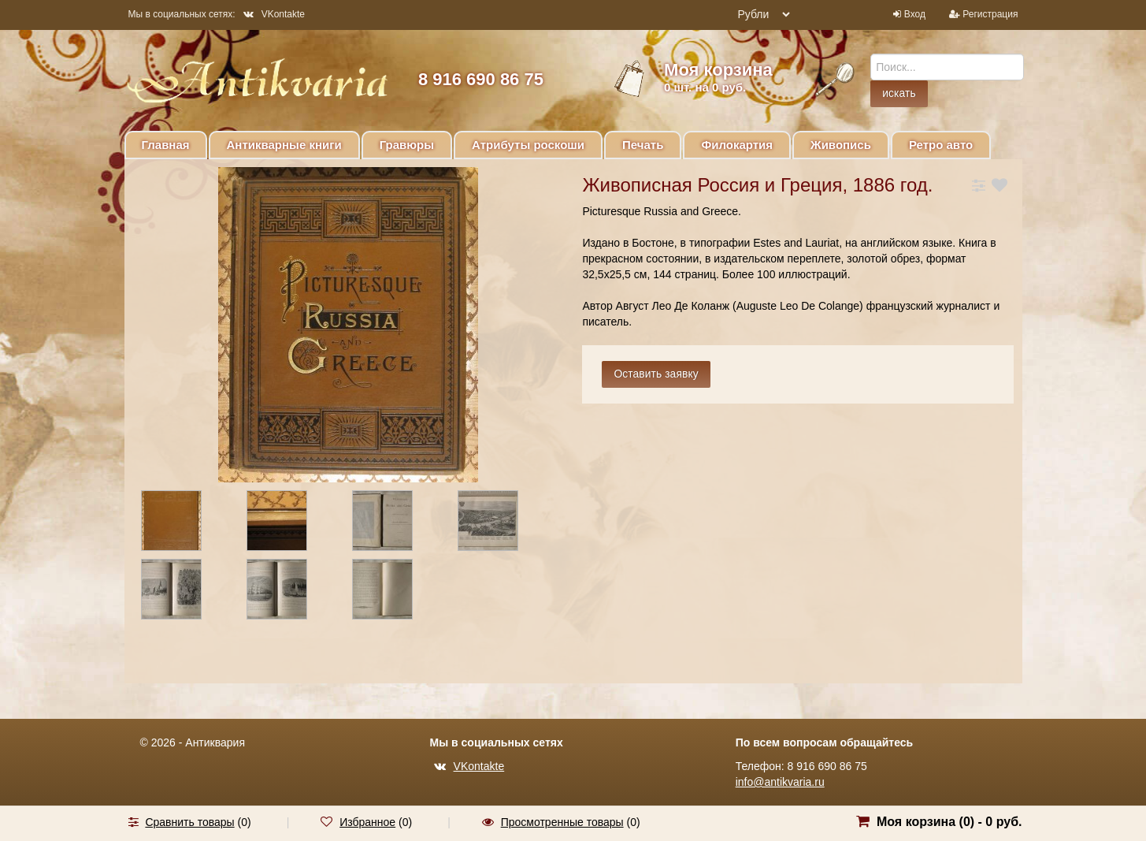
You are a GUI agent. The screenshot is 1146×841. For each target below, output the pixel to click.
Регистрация (990, 14)
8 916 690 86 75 (480, 79)
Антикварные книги (284, 144)
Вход (914, 14)
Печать (642, 144)
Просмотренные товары (562, 822)
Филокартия (737, 144)
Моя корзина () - (949, 821)
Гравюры (407, 144)
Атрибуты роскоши (528, 144)
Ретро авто (941, 144)
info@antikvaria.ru (780, 782)
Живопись (840, 144)
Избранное (367, 822)
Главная (166, 144)
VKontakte (274, 14)
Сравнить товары (189, 822)
